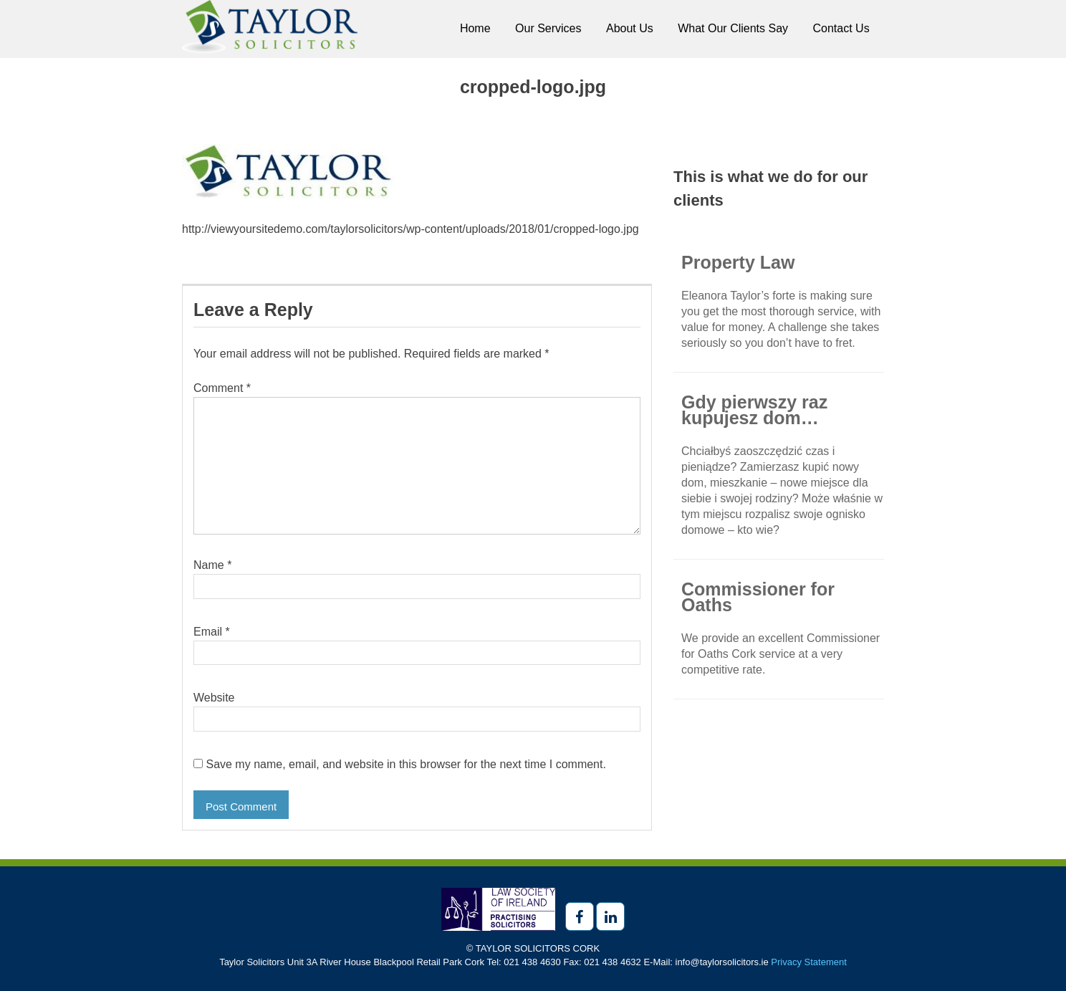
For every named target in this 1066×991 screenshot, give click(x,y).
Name (212, 565)
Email (211, 632)
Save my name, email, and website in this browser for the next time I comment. (405, 764)
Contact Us (841, 28)
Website (214, 697)
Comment (222, 388)
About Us (629, 28)
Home (475, 28)
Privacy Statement (809, 962)
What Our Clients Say (733, 28)
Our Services (548, 28)
